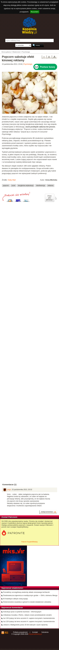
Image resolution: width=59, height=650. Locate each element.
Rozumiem (35, 12)
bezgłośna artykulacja (25, 185)
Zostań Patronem (9, 517)
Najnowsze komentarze (12, 607)
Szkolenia (44, 632)
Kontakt (35, 632)
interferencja (40, 185)
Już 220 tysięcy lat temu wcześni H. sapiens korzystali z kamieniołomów (29, 618)
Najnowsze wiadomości (12, 588)
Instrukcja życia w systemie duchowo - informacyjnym (22, 612)
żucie (13, 185)
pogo (9, 490)
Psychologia (28, 64)
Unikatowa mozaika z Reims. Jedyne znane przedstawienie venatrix (27, 615)
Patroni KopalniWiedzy (29, 542)
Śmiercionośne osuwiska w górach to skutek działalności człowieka (27, 602)
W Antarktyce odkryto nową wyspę (15, 599)
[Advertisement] (29, 300)
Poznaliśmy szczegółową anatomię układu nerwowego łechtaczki (26, 592)
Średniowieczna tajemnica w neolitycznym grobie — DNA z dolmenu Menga (30, 595)
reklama (50, 185)
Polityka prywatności (20, 632)
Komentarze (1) (9, 484)
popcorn (6, 185)
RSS (6, 632)
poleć (56, 198)
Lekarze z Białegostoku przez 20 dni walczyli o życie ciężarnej (25, 625)
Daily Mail (12, 180)
